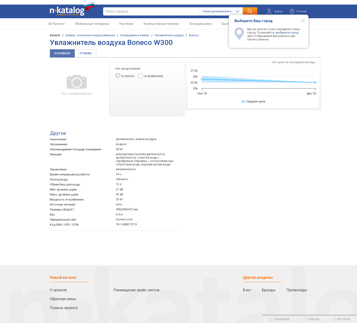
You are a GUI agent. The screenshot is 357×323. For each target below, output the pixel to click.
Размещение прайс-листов (137, 290)
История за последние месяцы (293, 62)
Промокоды (296, 290)
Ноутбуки (126, 24)
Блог (247, 290)
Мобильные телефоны (92, 24)
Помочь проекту (64, 308)
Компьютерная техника (161, 24)
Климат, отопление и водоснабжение (90, 35)
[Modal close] (300, 20)
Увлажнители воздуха (169, 35)
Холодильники (200, 24)
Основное (62, 53)
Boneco (194, 35)
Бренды (269, 290)
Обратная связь (63, 299)
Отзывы (85, 53)
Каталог (59, 24)
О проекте (58, 290)
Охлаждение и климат (134, 35)
